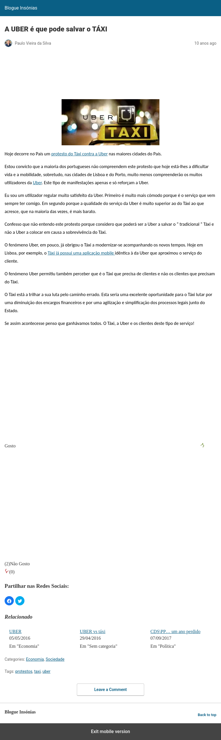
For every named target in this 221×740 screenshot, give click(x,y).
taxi (37, 671)
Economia (35, 659)
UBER (15, 631)
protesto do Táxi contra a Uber (79, 154)
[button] (9, 600)
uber (47, 671)
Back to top (207, 715)
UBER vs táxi (92, 631)
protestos (23, 671)
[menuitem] (40, 639)
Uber (37, 182)
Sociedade (55, 659)
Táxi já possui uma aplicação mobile (81, 253)
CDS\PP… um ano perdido (175, 631)
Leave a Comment (110, 689)
